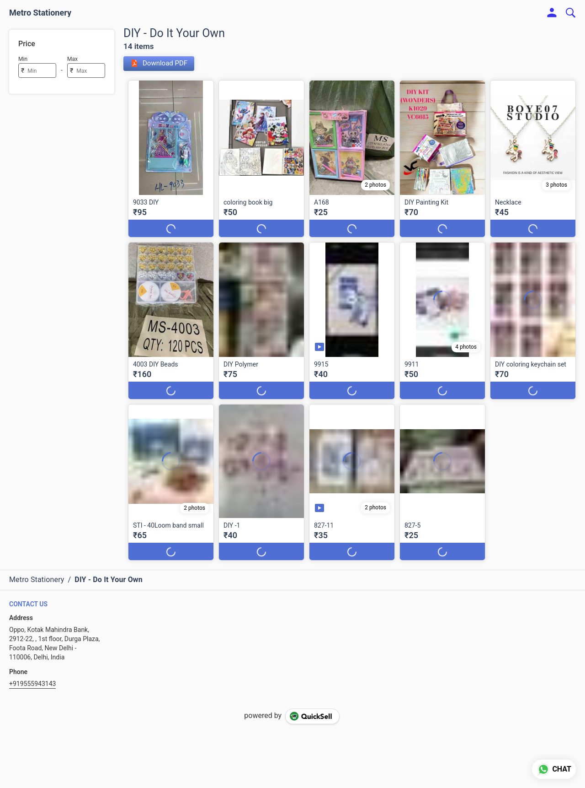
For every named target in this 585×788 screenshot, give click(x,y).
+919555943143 (32, 683)
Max (72, 59)
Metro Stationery (40, 12)
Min (22, 59)
